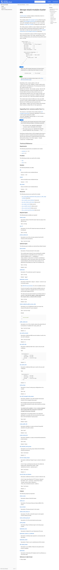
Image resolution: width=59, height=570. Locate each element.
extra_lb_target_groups (25, 457)
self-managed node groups (29, 21)
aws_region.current (26, 204)
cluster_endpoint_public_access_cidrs (28, 304)
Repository (3, 8)
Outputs (51, 21)
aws (23, 153)
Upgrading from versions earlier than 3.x (54, 10)
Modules (51, 15)
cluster (21, 177)
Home (2, 6)
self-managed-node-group (31, 31)
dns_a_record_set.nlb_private (28, 210)
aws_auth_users (23, 364)
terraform (24, 151)
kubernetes (22, 550)
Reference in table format (53, 23)
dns (22, 160)
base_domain (22, 248)
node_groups (22, 385)
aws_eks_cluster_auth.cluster (28, 202)
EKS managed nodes (33, 19)
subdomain (22, 269)
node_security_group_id (25, 517)
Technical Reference (53, 11)
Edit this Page (56, 4)
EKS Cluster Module (4, 4)
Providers (52, 14)
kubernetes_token (23, 539)
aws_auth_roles (23, 344)
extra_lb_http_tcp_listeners (25, 474)
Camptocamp (55, 1)
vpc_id (21, 226)
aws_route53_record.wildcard (28, 200)
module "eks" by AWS (28, 24)
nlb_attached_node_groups (25, 446)
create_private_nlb (24, 435)
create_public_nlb (23, 424)
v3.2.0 (50, 4)
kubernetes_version (24, 279)
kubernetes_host (23, 528)
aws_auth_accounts (24, 333)
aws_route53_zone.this (27, 206)
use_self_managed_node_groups (27, 396)
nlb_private (22, 184)
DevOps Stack (24, 15)
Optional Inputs (53, 19)
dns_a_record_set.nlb (26, 208)
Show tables (23, 559)
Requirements (52, 12)
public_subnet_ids (23, 321)
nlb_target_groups (24, 544)
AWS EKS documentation (28, 285)
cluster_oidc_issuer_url (24, 511)
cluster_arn (22, 500)
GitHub (49, 1)
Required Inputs (53, 18)
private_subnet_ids (24, 234)
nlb (20, 170)
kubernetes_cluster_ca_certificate (27, 533)
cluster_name (22, 217)
